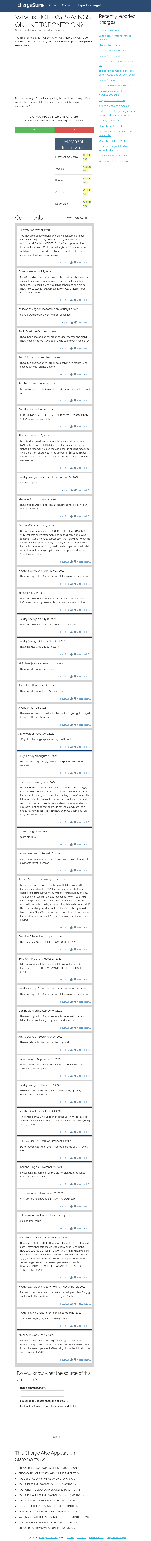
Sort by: (69, 217)
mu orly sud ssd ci (109, 120)
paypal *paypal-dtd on (111, 56)
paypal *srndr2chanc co (112, 100)
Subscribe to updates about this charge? (43, 1400)
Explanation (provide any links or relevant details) (48, 1406)
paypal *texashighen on (112, 50)
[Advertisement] (54, 73)
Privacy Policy (96, 1537)
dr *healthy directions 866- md (116, 85)
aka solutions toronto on (112, 45)
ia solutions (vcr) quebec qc (114, 161)
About (53, 5)
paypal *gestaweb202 (111, 80)
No (74, 130)
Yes (35, 130)
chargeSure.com (48, 1537)
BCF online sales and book (113, 155)
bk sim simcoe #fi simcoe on (114, 105)
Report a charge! (116, 1537)
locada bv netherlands (111, 30)
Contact (67, 5)
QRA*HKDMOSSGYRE (111, 126)
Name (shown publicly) (33, 1387)
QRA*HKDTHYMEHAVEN (112, 140)
